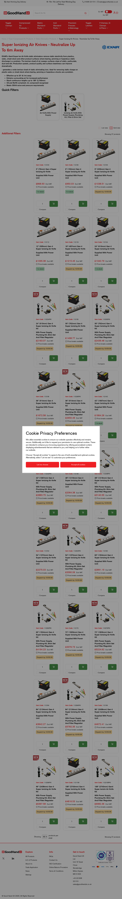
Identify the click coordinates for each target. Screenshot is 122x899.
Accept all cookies (78, 465)
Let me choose (42, 465)
